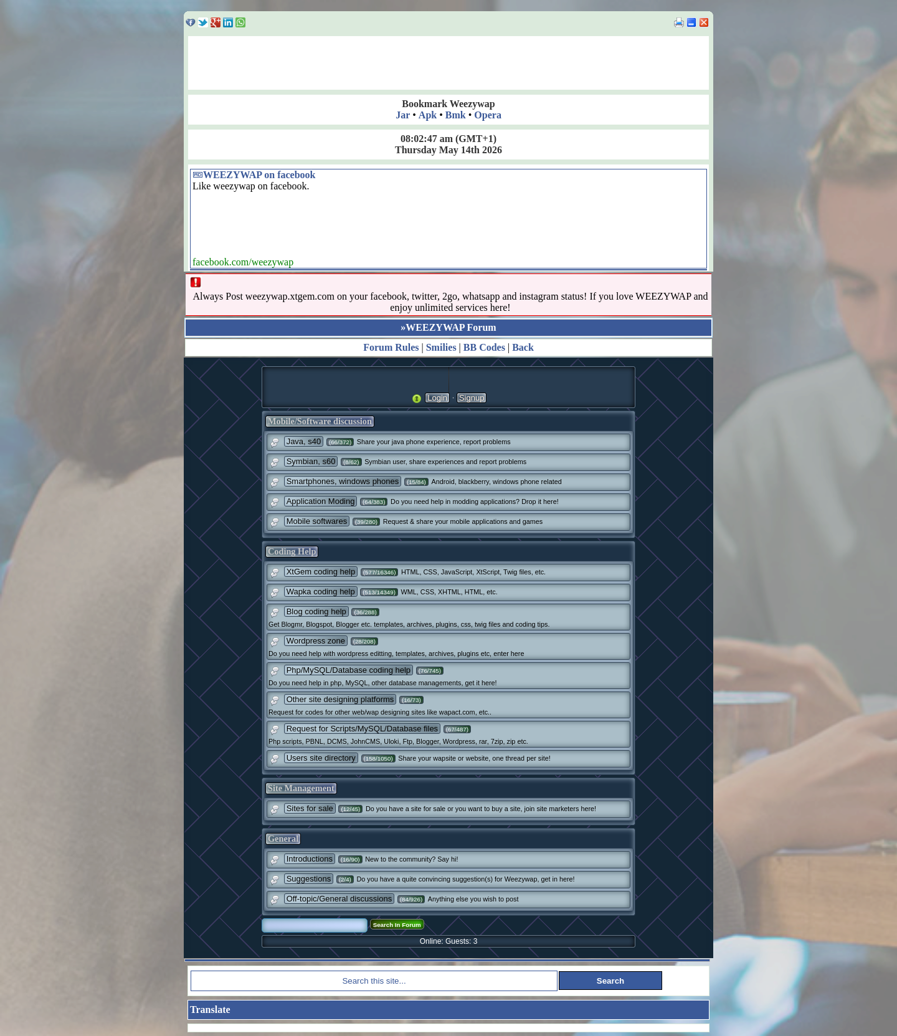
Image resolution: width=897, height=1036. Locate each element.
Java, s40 (304, 441)
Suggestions (309, 878)
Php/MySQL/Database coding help (349, 670)
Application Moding (321, 501)
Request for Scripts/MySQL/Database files (363, 728)
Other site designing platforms (340, 699)
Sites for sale (310, 808)
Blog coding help (316, 611)
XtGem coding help (321, 571)
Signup (471, 397)
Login (437, 397)
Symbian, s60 (311, 461)
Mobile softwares (317, 521)
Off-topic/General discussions (339, 898)
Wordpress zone (316, 640)
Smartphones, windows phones (343, 481)
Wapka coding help (321, 591)
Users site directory (321, 758)
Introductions (310, 858)
